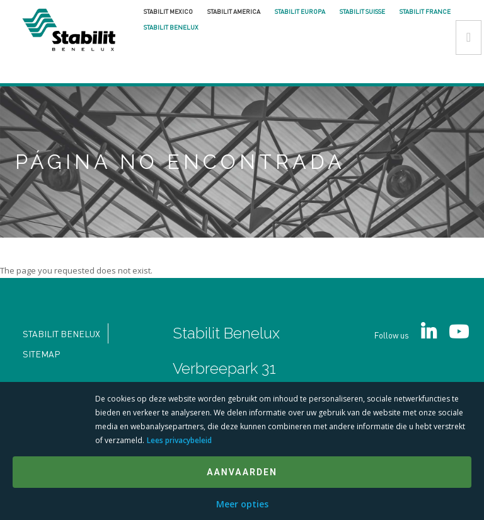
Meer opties (242, 504)
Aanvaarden (242, 472)
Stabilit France (425, 11)
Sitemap (41, 353)
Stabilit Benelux (171, 27)
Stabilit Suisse (362, 11)
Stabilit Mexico (168, 11)
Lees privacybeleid (179, 440)
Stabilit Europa (300, 11)
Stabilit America (233, 11)
